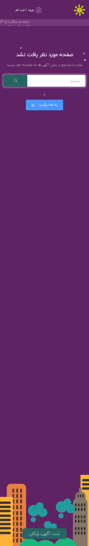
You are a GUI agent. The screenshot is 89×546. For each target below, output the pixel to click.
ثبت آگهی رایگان (44, 533)
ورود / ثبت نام (24, 10)
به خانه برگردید (44, 104)
